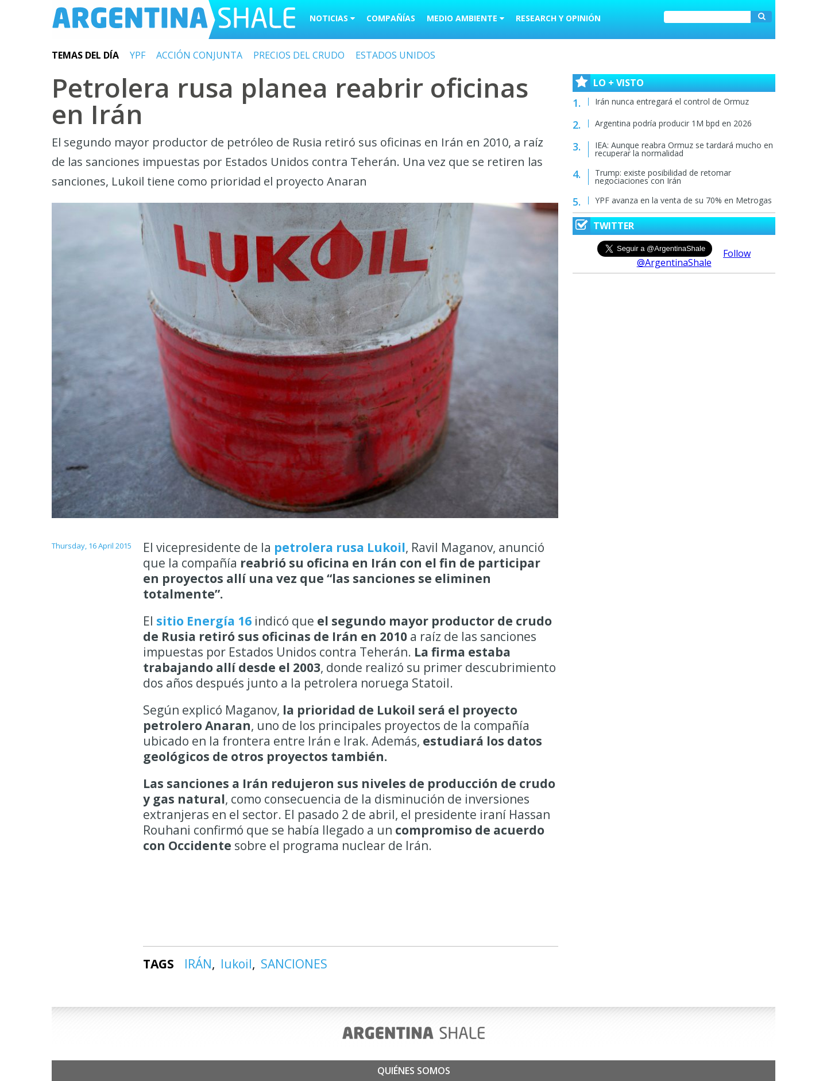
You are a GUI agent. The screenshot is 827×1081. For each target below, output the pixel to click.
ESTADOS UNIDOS (395, 55)
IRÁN (198, 964)
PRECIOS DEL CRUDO (299, 55)
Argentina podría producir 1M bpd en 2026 (673, 123)
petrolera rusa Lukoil (339, 547)
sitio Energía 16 (205, 621)
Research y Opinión (558, 18)
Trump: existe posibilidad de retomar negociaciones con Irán (663, 176)
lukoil (236, 964)
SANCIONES (294, 964)
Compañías (390, 18)
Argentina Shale (174, 19)
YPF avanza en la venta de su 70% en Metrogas (683, 200)
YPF (137, 55)
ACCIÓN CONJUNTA (199, 55)
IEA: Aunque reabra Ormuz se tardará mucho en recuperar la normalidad (684, 149)
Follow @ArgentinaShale (694, 258)
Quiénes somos (413, 1070)
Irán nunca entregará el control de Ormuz (672, 101)
